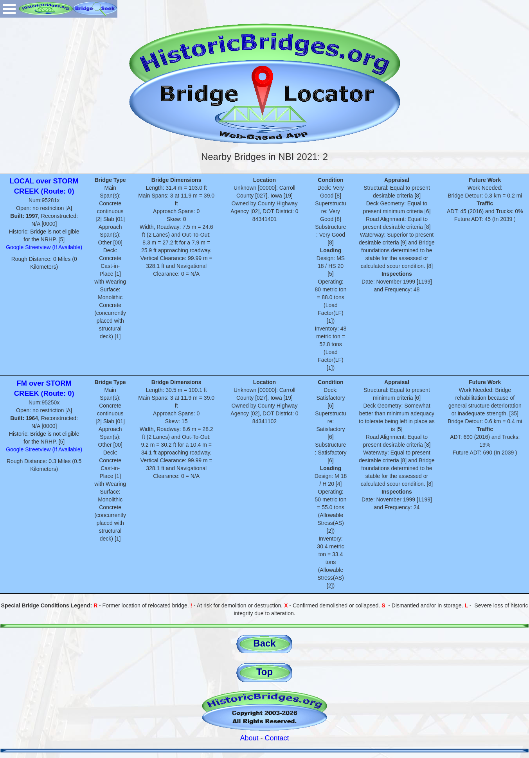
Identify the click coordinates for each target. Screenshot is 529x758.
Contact (277, 738)
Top (264, 671)
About (249, 738)
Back (264, 643)
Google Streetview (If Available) (44, 247)
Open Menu (9, 9)
